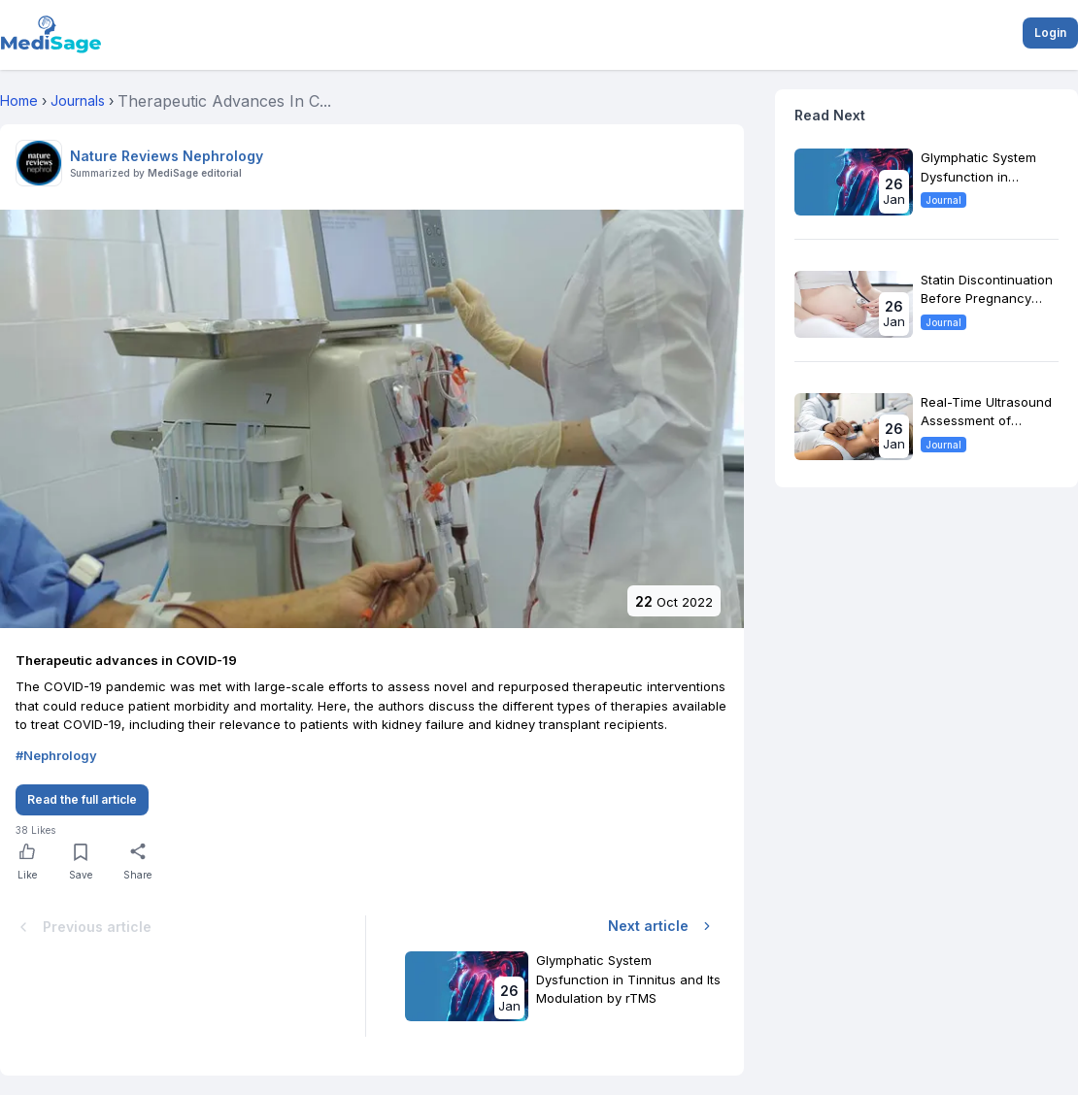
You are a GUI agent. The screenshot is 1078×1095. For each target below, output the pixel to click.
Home (19, 100)
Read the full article (82, 799)
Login (1050, 32)
